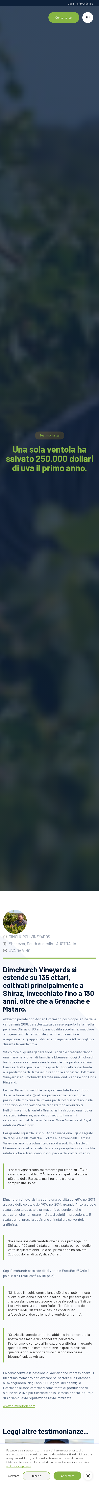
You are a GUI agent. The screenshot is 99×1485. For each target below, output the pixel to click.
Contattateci (63, 17)
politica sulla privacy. (18, 1466)
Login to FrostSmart (80, 3)
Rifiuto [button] (36, 1476)
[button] (88, 1475)
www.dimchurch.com (19, 1406)
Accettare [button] (67, 1476)
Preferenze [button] (13, 1475)
